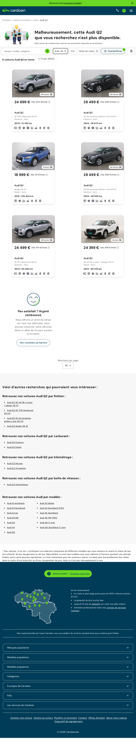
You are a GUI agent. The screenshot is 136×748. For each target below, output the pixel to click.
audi (35, 20)
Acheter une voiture (21, 719)
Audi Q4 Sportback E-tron (53, 529)
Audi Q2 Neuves (15, 465)
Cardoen (6, 20)
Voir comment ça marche (33, 344)
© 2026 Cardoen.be (68, 733)
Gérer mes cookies (116, 719)
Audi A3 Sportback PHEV (52, 510)
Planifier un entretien (65, 719)
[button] (65, 51)
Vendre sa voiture (43, 719)
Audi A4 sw (12, 514)
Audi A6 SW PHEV (48, 519)
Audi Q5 (11, 534)
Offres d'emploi (96, 719)
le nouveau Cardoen (72, 3)
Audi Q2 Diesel (14, 449)
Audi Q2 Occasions (16, 470)
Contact (82, 719)
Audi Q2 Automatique (17, 486)
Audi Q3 (11, 524)
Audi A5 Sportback (49, 514)
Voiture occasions (22, 20)
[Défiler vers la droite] (97, 51)
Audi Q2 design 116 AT (17, 428)
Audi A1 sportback (16, 505)
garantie (96, 606)
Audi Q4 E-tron (47, 524)
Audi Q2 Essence (15, 444)
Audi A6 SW (13, 519)
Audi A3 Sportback (16, 510)
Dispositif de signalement (68, 723)
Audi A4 (11, 529)
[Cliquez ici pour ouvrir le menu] (131, 10)
